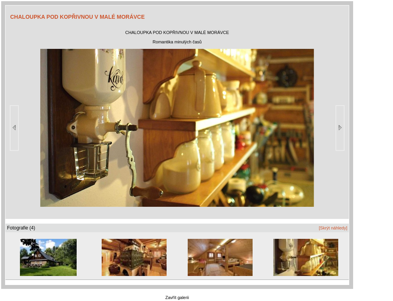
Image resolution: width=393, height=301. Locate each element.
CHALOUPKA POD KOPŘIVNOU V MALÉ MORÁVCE (77, 17)
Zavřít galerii (177, 297)
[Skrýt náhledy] (333, 228)
